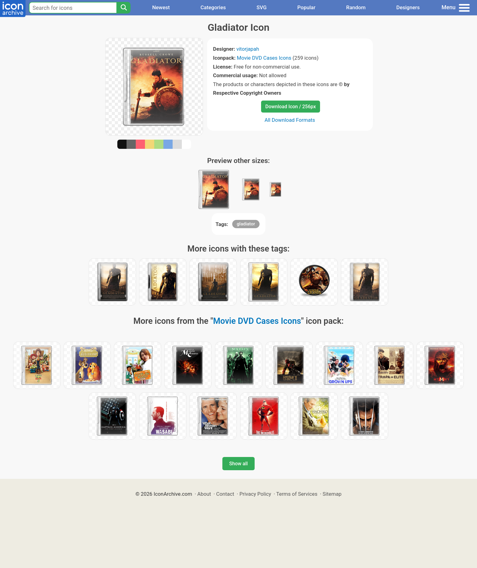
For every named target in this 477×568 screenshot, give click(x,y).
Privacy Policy (255, 494)
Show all (238, 464)
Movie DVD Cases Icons (264, 58)
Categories (213, 7)
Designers (408, 7)
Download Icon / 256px (290, 106)
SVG (261, 7)
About (204, 494)
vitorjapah (248, 49)
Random (356, 7)
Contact (225, 494)
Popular (306, 7)
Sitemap (332, 494)
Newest (161, 7)
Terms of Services (296, 494)
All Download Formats (289, 120)
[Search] (123, 8)
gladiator (246, 224)
